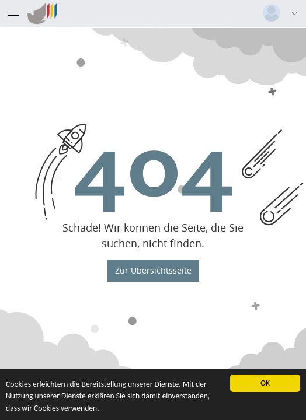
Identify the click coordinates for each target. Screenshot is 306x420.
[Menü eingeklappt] (13, 13)
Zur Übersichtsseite (153, 269)
